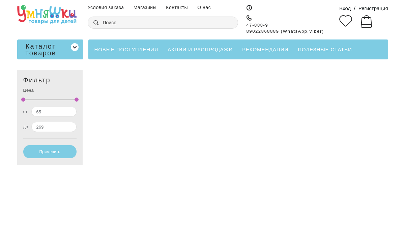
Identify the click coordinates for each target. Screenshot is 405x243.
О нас (204, 7)
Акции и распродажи (200, 49)
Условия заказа (106, 7)
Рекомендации (265, 49)
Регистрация (373, 8)
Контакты (177, 7)
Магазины (145, 7)
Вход (345, 8)
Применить (49, 152)
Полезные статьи (325, 49)
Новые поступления (126, 49)
